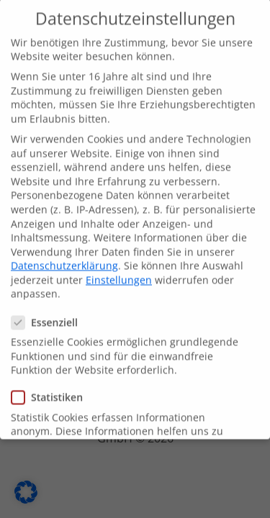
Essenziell (49, 316)
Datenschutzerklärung (64, 259)
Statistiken (51, 391)
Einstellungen (119, 274)
